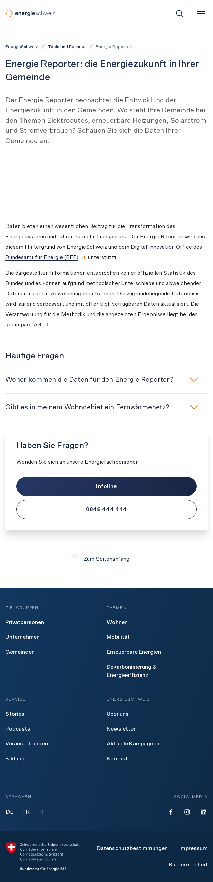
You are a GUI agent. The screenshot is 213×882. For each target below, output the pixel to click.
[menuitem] (25, 622)
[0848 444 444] (106, 509)
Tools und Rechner (67, 46)
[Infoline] (106, 486)
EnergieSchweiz (21, 46)
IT (42, 812)
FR (26, 812)
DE (10, 812)
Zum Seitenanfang (99, 558)
